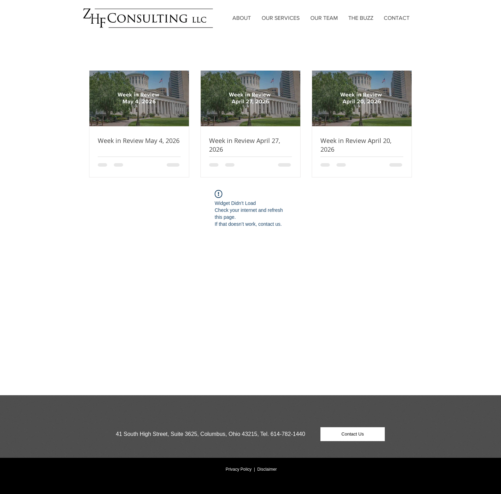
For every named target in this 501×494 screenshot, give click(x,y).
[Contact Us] (352, 434)
